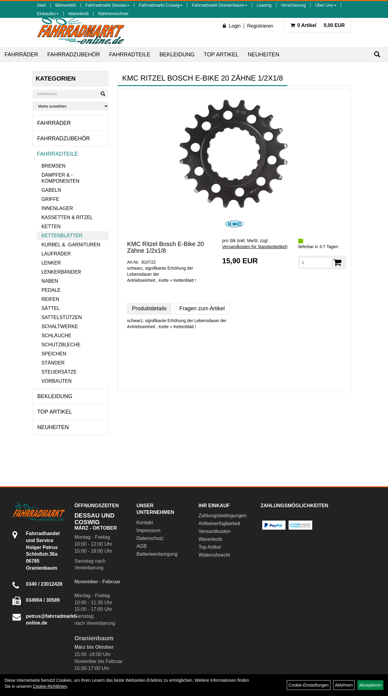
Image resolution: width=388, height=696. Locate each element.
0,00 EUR (317, 25)
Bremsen (53, 165)
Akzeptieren (370, 685)
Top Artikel (221, 55)
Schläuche (57, 335)
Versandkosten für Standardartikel (254, 246)
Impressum (148, 530)
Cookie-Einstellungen (309, 685)
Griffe (50, 199)
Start (41, 5)
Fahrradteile (129, 55)
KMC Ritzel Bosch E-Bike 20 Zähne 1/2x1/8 (165, 247)
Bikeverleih (65, 5)
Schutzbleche (61, 344)
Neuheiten (263, 55)
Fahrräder (21, 55)
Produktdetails (149, 308)
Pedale (51, 290)
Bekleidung (177, 55)
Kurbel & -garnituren (71, 244)
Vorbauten (57, 381)
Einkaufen (48, 14)
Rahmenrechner (113, 14)
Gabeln (51, 190)
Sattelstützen (62, 317)
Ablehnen (344, 685)
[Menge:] (315, 262)
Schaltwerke (60, 326)
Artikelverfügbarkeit (219, 523)
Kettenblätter (62, 235)
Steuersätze (59, 372)
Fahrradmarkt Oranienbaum (219, 5)
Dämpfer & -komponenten (60, 178)
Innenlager (57, 208)
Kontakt (144, 522)
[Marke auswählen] (70, 106)
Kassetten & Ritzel (67, 217)
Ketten (51, 226)
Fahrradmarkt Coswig (160, 5)
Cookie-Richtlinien (50, 686)
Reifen (50, 299)
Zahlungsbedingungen (222, 515)
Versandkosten (215, 531)
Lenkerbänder (61, 272)
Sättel (51, 308)
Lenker (51, 262)
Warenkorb (78, 14)
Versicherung (293, 5)
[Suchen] (377, 54)
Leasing (264, 5)
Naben (50, 281)
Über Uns (325, 5)
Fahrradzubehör (73, 55)
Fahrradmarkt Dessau (107, 5)
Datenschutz (149, 538)
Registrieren (260, 25)
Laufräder (56, 253)
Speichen (54, 353)
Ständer (53, 362)
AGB (141, 546)
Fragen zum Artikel (202, 308)
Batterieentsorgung (156, 554)
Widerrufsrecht (214, 555)
